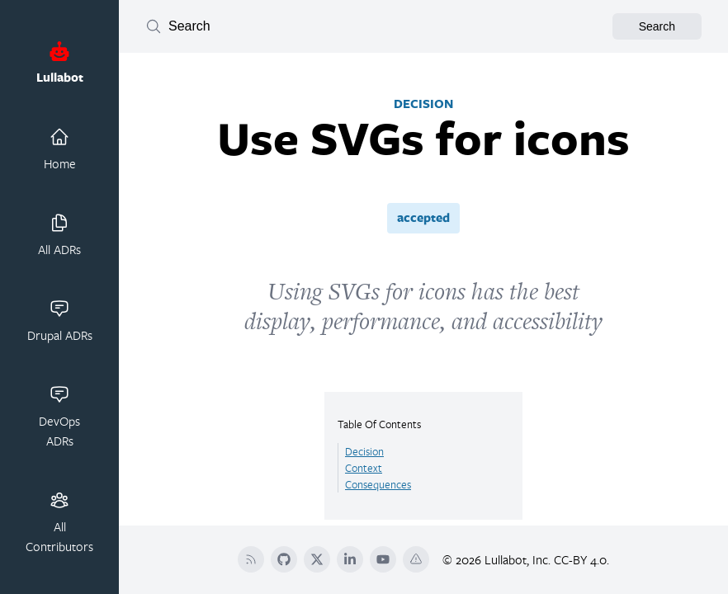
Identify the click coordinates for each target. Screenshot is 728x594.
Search (657, 26)
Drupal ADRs (59, 321)
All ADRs (59, 235)
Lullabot (59, 63)
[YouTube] (383, 559)
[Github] (284, 559)
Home (60, 149)
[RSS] (251, 559)
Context (363, 467)
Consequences (378, 484)
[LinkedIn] (350, 559)
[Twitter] (317, 559)
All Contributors (59, 522)
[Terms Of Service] (416, 559)
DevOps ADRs (59, 416)
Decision (364, 451)
